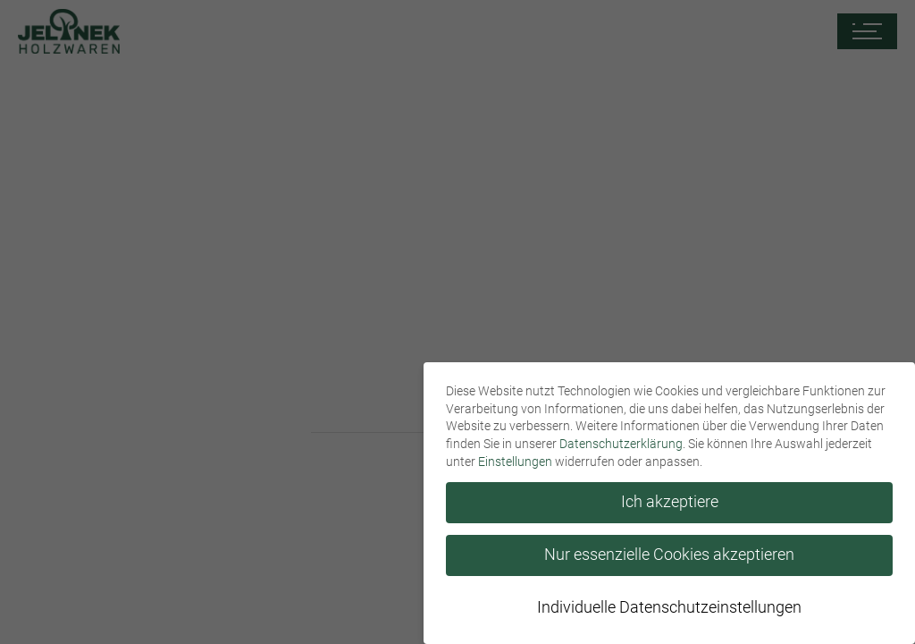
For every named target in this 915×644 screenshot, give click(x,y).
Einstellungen (515, 461)
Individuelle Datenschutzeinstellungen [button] (669, 607)
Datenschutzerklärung (621, 443)
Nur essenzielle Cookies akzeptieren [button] (669, 555)
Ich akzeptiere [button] (669, 502)
